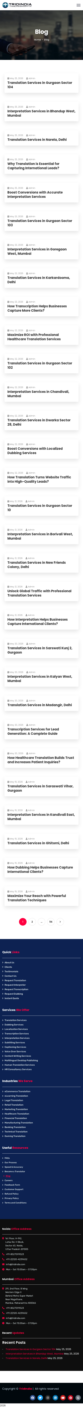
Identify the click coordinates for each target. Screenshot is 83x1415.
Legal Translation (14, 1100)
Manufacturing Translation (19, 1122)
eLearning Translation (16, 1096)
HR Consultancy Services (18, 1069)
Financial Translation (16, 1118)
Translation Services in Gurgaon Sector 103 (39, 223)
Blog (8, 1176)
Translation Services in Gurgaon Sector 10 (39, 508)
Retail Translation (14, 1104)
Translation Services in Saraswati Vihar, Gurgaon (40, 788)
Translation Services (16, 1020)
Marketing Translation (16, 1109)
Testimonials (11, 971)
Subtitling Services (15, 1042)
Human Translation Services (20, 1065)
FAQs (7, 1158)
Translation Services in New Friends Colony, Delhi (36, 565)
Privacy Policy (12, 1198)
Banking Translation (15, 1127)
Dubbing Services (14, 1024)
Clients (8, 967)
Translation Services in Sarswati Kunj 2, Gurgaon (39, 650)
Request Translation (15, 980)
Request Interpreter (15, 985)
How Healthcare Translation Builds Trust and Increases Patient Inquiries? (40, 760)
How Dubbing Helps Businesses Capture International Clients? (40, 869)
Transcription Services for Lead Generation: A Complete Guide (33, 731)
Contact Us (10, 976)
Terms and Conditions (15, 1203)
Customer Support (14, 1189)
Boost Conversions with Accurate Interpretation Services (35, 194)
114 (50, 921)
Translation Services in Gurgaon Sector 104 (39, 85)
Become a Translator (15, 1171)
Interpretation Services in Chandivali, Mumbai (38, 394)
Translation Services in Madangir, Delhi (39, 705)
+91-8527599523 (15, 1254)
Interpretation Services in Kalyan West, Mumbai (39, 679)
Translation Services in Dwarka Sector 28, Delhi (39, 422)
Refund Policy (12, 1194)
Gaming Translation (15, 1136)
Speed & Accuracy (14, 1167)
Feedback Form (12, 1185)
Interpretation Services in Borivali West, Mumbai (40, 536)
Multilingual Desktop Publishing (21, 1060)
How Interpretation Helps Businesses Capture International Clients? (37, 622)
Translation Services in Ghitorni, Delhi (38, 843)
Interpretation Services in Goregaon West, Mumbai (37, 251)
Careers (8, 1180)
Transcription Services (17, 1033)
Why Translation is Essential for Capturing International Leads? (33, 166)
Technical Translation (16, 1131)
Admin (30, 78)
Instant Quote (12, 998)
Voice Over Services (15, 1051)
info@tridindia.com (15, 1264)
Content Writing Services (18, 1056)
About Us (9, 962)
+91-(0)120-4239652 (16, 1259)
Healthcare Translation (17, 1113)
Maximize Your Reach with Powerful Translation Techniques (36, 898)
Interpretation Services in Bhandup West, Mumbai (41, 113)
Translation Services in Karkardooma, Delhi (38, 280)
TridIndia (25, 1389)
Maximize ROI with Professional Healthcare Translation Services (34, 337)
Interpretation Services (17, 1038)
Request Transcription (16, 989)
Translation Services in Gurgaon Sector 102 (39, 365)
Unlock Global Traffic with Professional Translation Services (39, 593)
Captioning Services (15, 1047)
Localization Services (16, 1029)
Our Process (11, 1162)
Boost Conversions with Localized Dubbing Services (35, 451)
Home (37, 39)
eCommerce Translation (17, 1091)
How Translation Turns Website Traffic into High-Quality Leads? (39, 479)
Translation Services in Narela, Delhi (37, 140)
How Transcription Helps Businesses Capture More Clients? (37, 308)
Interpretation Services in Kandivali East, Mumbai (41, 817)
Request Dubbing (14, 993)
